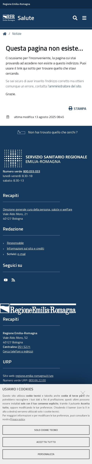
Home (5, 33)
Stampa (77, 108)
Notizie (16, 33)
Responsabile (15, 243)
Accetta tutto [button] (46, 442)
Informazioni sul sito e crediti (25, 248)
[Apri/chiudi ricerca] (75, 18)
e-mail (21, 254)
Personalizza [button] (46, 454)
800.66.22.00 (37, 380)
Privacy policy (17, 419)
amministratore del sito (65, 86)
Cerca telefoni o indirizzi (18, 351)
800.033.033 (31, 171)
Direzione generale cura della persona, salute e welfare (37, 209)
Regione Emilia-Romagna (16, 4)
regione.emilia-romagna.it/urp (34, 375)
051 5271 (24, 346)
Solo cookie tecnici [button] (46, 430)
